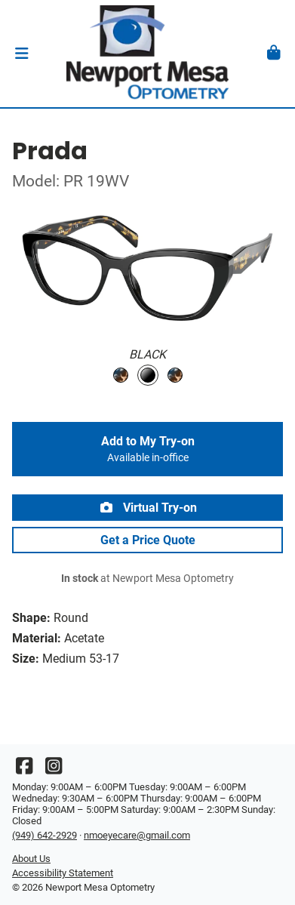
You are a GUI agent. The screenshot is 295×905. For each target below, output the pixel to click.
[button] (21, 53)
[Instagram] (53, 769)
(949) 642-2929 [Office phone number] (44, 835)
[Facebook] (24, 769)
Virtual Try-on (148, 507)
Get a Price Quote (147, 540)
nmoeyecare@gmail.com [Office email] (137, 835)
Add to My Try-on (147, 449)
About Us (31, 858)
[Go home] (147, 53)
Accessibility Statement (62, 873)
